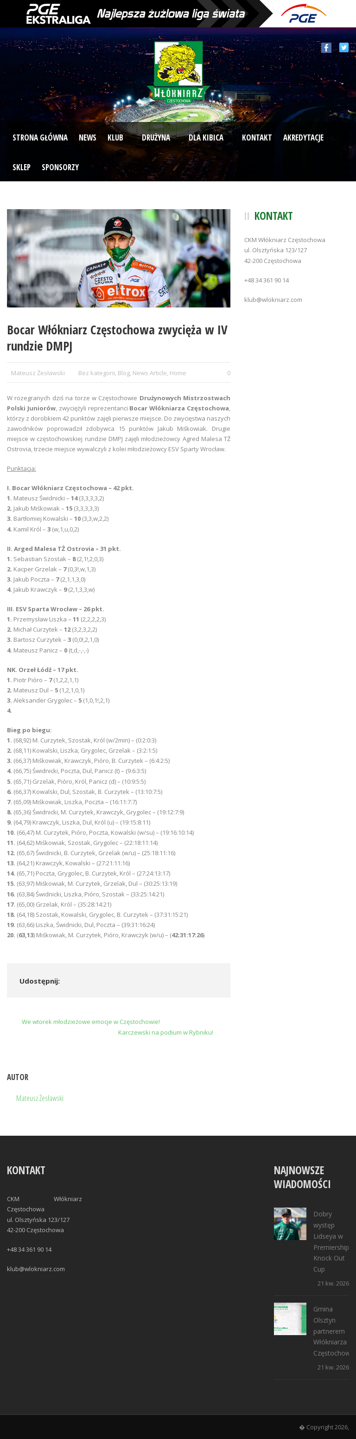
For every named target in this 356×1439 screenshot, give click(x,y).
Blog (124, 373)
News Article (150, 373)
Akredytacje (303, 137)
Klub (115, 137)
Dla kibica (206, 137)
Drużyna (156, 137)
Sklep (22, 167)
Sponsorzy (60, 167)
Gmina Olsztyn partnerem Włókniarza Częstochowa (333, 1331)
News (87, 137)
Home (178, 373)
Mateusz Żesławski (38, 373)
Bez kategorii (96, 373)
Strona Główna (40, 137)
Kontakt (257, 137)
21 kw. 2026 (333, 1283)
